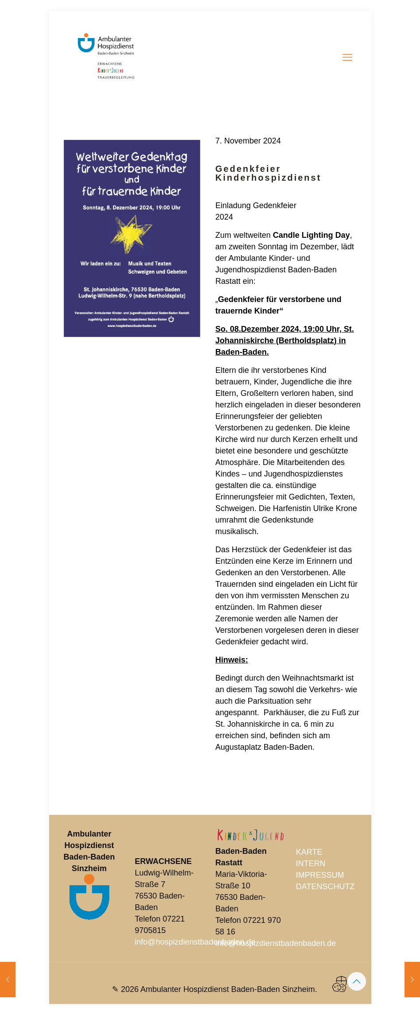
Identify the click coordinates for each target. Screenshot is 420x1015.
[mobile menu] (347, 57)
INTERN (311, 863)
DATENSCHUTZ (325, 886)
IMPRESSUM (320, 875)
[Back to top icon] (356, 981)
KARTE (309, 852)
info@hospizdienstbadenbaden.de (195, 942)
